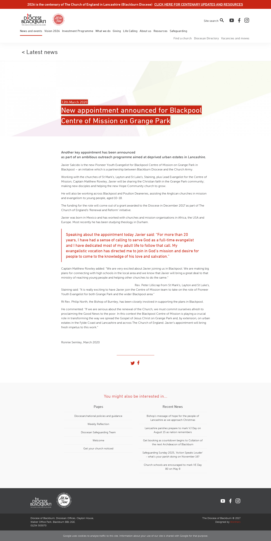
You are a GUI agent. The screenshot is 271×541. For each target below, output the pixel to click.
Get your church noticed (98, 448)
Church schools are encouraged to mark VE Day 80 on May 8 (173, 466)
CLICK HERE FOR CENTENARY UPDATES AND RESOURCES (198, 4)
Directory (206, 38)
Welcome (98, 440)
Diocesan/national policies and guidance (98, 415)
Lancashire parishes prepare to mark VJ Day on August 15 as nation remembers (173, 430)
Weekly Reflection (98, 424)
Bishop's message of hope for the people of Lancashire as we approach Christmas (173, 418)
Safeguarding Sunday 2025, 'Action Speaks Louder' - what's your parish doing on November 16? (172, 454)
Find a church (183, 38)
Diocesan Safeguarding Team (98, 432)
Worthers (235, 522)
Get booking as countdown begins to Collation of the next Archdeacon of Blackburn (172, 442)
